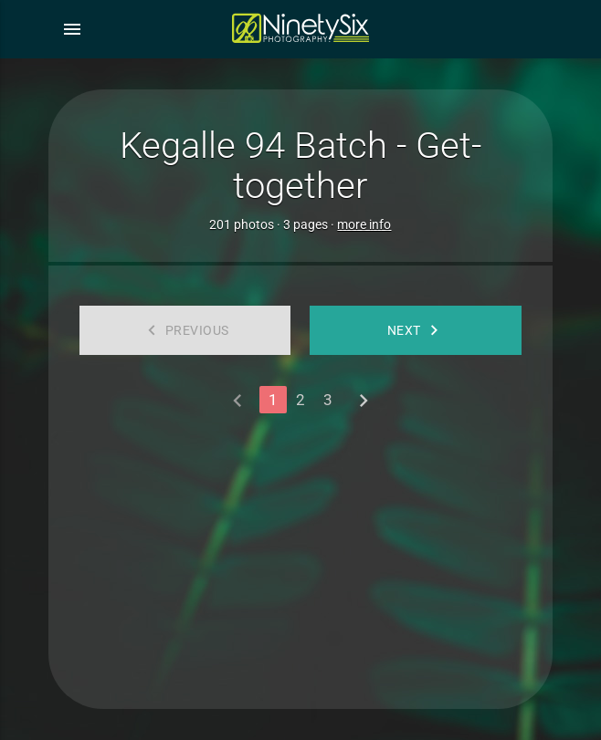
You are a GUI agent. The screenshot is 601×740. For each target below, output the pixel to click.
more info (364, 224)
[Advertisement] (300, 554)
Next (416, 330)
